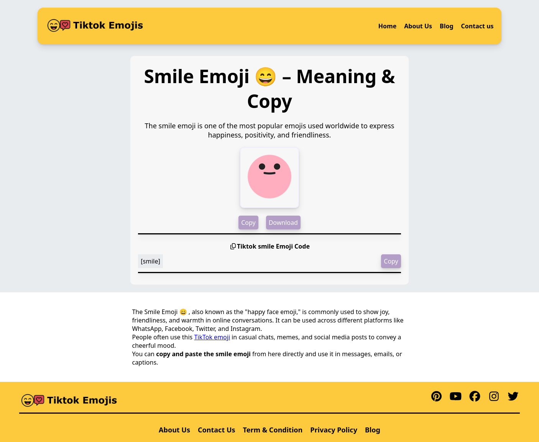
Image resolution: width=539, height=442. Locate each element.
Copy (248, 222)
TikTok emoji (212, 337)
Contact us (477, 26)
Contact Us (216, 429)
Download (283, 222)
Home (387, 26)
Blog (447, 26)
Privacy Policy (333, 429)
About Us (418, 26)
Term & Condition (273, 429)
